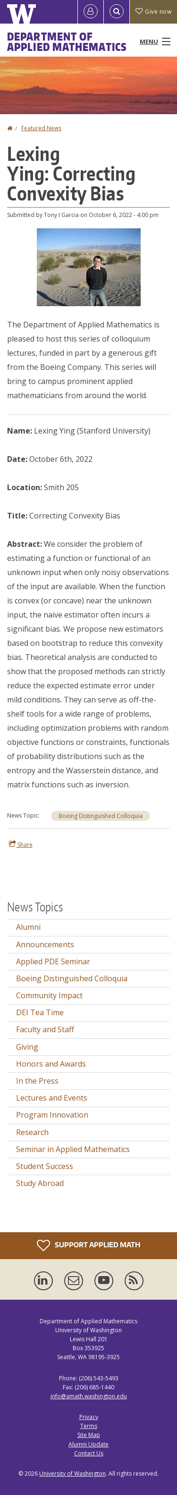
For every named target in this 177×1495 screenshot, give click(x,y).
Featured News (41, 128)
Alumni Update (88, 1444)
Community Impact (49, 995)
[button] (89, 266)
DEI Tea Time (40, 1012)
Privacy (88, 1417)
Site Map (88, 1435)
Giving (27, 1047)
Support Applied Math (88, 1245)
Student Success (44, 1166)
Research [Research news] (32, 1132)
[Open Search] (116, 12)
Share (21, 844)
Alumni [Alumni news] (28, 927)
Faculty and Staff (45, 1029)
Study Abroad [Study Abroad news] (40, 1183)
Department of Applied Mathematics (67, 41)
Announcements (45, 944)
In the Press (37, 1081)
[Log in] (90, 12)
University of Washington (72, 1474)
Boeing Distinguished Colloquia (101, 816)
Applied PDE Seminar (53, 961)
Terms (88, 1426)
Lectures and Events (51, 1098)
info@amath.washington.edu (89, 1396)
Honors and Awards (51, 1064)
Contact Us (88, 1453)
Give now (153, 12)
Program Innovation (52, 1115)
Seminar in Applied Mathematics (73, 1149)
